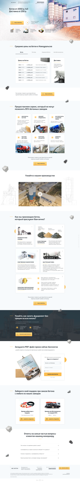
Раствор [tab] (34, 52)
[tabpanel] (40, 72)
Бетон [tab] (21, 52)
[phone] (52, 367)
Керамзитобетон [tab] (46, 52)
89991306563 (40, 2)
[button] (17, 22)
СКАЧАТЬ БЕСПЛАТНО (52, 374)
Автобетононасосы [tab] (58, 52)
